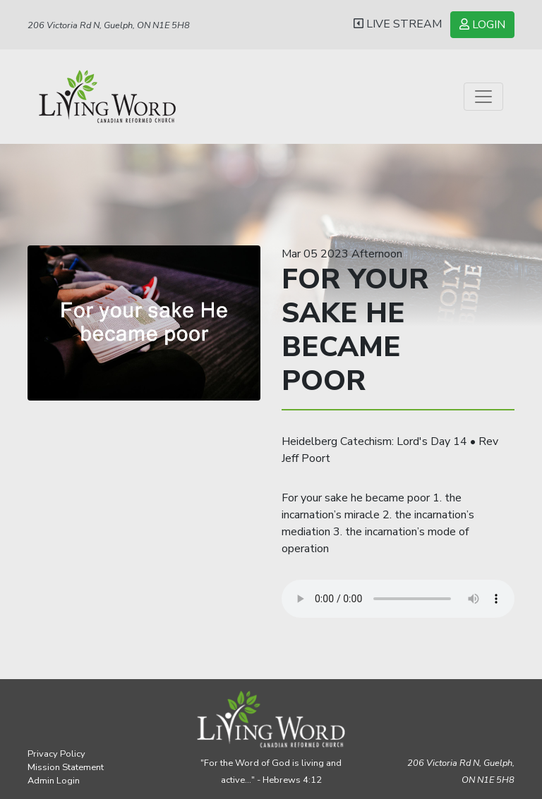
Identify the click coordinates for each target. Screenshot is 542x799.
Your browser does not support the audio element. (398, 599)
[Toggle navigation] (483, 97)
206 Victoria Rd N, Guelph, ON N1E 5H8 (109, 25)
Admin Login (54, 780)
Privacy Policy (56, 754)
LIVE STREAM (398, 24)
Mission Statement (66, 767)
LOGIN (482, 24)
